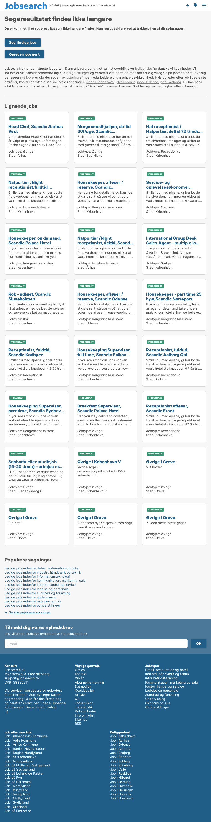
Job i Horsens (120, 794)
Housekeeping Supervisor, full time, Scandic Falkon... (104, 352)
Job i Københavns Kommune (26, 736)
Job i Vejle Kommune (20, 740)
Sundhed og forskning (162, 695)
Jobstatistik (84, 707)
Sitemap (81, 719)
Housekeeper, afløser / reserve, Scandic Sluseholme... (100, 187)
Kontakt (80, 674)
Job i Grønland (16, 807)
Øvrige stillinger (157, 707)
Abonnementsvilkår (89, 682)
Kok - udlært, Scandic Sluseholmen (29, 296)
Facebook (7, 712)
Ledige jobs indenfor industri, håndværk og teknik (43, 572)
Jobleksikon (84, 703)
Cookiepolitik (85, 690)
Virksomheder (85, 711)
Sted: (12, 155)
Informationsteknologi (161, 678)
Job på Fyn (13, 777)
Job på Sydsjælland (20, 769)
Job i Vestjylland (17, 794)
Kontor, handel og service (164, 686)
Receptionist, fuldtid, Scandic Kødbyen (29, 352)
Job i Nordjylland (18, 786)
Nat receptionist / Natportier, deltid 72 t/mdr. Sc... (172, 131)
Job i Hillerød (120, 777)
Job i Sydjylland (17, 802)
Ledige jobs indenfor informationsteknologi (37, 576)
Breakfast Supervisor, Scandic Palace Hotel (99, 408)
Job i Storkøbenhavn (20, 757)
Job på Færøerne (18, 811)
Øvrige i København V (99, 461)
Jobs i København (100, 82)
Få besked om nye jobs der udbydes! (187, 5)
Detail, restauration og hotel (166, 670)
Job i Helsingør (121, 790)
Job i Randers (120, 757)
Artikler (80, 695)
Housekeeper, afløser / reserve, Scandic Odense (102, 296)
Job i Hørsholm (121, 786)
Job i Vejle (118, 769)
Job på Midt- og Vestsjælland (27, 765)
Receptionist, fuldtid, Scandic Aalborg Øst (167, 352)
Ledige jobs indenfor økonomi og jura (33, 601)
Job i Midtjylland (17, 798)
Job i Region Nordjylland (23, 753)
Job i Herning (120, 782)
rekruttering (70, 77)
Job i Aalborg (120, 748)
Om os (80, 670)
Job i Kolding (120, 761)
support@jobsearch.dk (22, 678)
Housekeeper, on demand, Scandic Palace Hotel (34, 240)
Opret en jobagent (24, 54)
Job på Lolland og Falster (24, 773)
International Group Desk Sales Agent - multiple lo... (173, 240)
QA (77, 699)
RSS (78, 723)
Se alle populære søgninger (30, 612)
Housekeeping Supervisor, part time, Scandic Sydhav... (36, 408)
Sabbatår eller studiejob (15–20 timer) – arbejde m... (35, 464)
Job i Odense (120, 744)
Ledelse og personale (161, 690)
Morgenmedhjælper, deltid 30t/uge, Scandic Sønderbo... (104, 131)
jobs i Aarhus (125, 82)
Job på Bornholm (18, 782)
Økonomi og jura (157, 703)
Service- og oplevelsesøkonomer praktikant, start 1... (167, 187)
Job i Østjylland (16, 790)
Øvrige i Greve (160, 461)
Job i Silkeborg (121, 765)
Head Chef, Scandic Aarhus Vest (35, 129)
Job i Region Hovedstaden (25, 748)
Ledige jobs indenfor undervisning (31, 597)
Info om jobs (84, 715)
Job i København (123, 736)
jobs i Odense (147, 82)
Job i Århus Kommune (21, 744)
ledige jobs (143, 68)
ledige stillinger (77, 73)
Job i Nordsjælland (19, 761)
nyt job (25, 77)
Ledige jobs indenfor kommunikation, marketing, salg (45, 580)
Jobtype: (15, 151)
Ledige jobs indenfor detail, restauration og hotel (42, 568)
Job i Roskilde (121, 773)
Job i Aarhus (119, 740)
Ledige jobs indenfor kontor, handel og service (40, 584)
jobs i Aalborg (170, 82)
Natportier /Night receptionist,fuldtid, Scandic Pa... (28, 187)
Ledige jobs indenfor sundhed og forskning (37, 593)
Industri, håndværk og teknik (167, 674)
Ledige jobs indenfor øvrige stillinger (32, 605)
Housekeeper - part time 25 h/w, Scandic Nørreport (173, 296)
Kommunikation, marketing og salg (171, 682)
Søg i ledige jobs (22, 42)
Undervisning (155, 699)
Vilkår (79, 678)
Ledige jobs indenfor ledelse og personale (37, 589)
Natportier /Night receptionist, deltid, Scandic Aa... (105, 243)
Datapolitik (83, 686)
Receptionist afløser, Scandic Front (167, 408)
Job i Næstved (121, 798)
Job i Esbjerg (120, 753)
